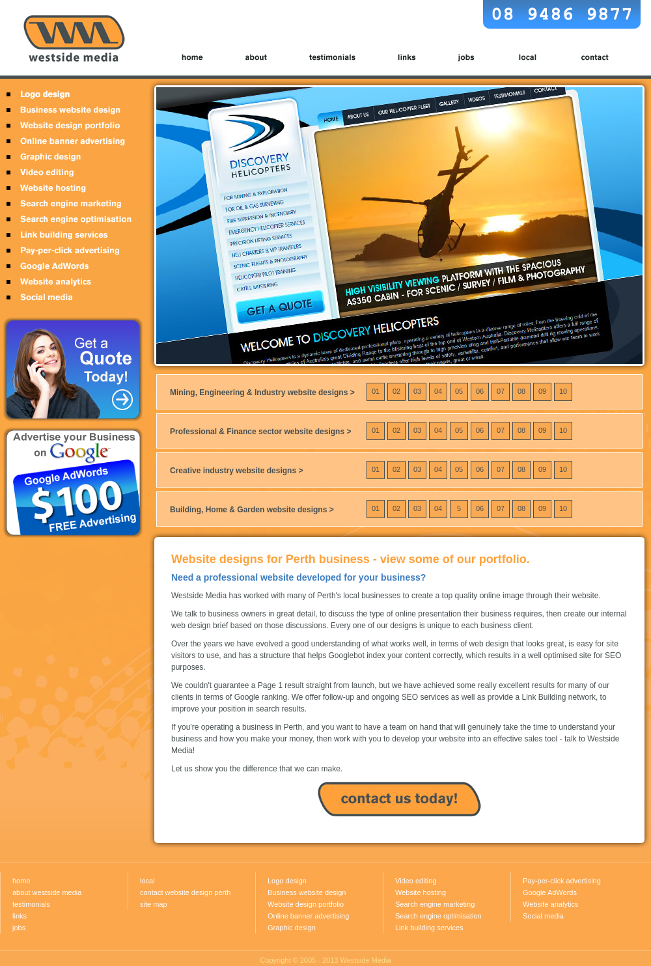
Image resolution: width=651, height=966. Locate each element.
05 (459, 389)
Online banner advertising (308, 916)
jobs (467, 57)
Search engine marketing (435, 904)
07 (501, 389)
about (257, 57)
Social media (543, 916)
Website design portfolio (70, 125)
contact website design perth (185, 892)
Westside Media (365, 960)
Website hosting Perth (70, 188)
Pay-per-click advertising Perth (70, 250)
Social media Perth (70, 297)
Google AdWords (550, 892)
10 (563, 389)
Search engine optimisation (438, 916)
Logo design (287, 881)
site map (153, 904)
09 (542, 389)
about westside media (46, 892)
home (199, 57)
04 (438, 389)
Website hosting (420, 892)
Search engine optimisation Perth (70, 219)
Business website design (307, 892)
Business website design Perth (70, 110)
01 (376, 389)
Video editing (415, 881)
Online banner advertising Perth (70, 141)
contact (587, 57)
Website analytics (550, 904)
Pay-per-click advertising (562, 881)
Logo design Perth (70, 95)
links (407, 57)
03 (417, 389)
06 (480, 389)
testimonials (334, 57)
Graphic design (292, 928)
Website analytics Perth (70, 282)
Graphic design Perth (70, 157)
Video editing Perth (70, 172)
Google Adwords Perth (70, 266)
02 (396, 389)
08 (521, 389)
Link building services (70, 235)
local (528, 57)
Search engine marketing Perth (70, 204)
